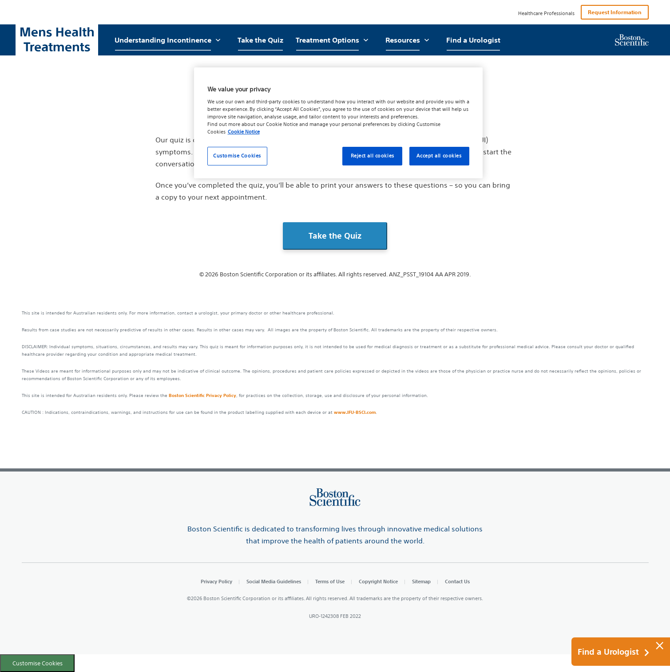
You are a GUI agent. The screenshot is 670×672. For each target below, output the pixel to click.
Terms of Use (330, 581)
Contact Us (457, 581)
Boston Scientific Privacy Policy (202, 395)
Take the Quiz (260, 39)
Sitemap (421, 581)
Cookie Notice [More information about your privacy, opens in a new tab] (244, 131)
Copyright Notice (378, 581)
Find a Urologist (473, 39)
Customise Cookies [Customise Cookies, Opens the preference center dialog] (237, 155)
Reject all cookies (372, 155)
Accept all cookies (438, 155)
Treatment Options (327, 39)
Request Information (615, 12)
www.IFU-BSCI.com (355, 412)
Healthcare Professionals (546, 13)
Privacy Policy (216, 581)
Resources (402, 39)
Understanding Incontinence (163, 39)
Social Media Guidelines (273, 581)
